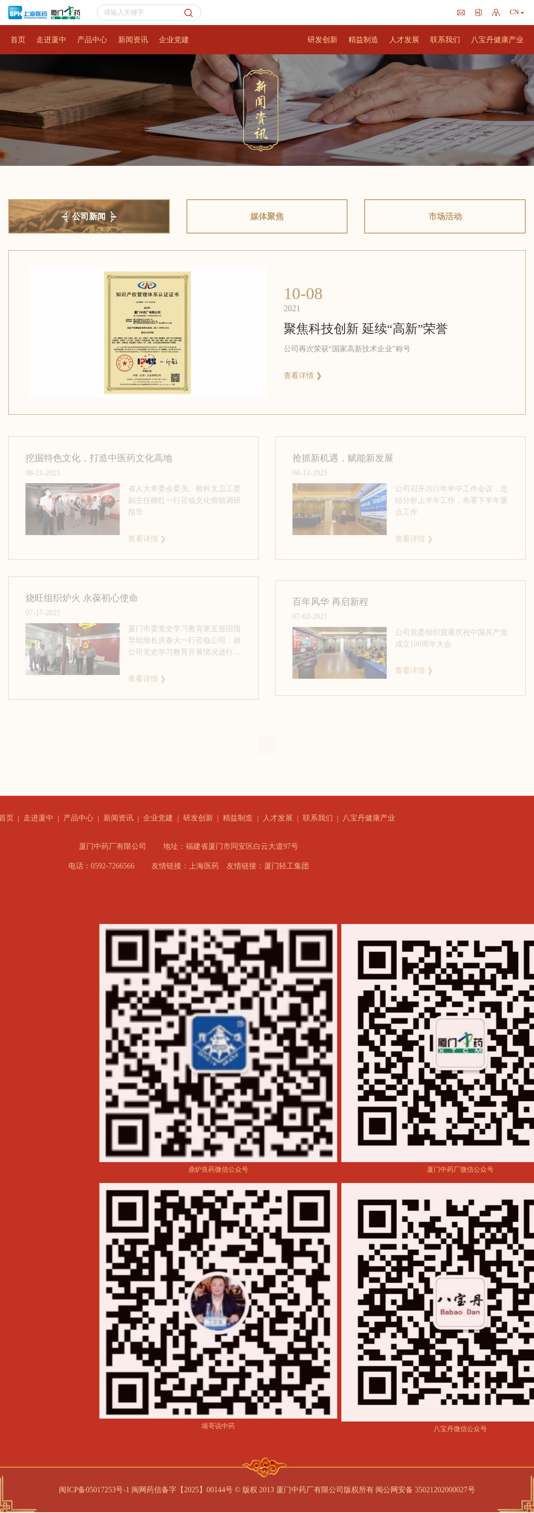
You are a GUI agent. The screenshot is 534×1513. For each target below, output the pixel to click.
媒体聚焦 (267, 216)
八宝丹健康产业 (497, 40)
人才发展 (404, 40)
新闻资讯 (133, 40)
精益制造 (363, 40)
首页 (17, 40)
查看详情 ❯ (303, 375)
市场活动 (445, 216)
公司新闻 (89, 216)
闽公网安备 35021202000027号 (425, 1486)
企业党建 (174, 40)
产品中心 (92, 40)
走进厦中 (51, 40)
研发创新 (322, 40)
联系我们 (445, 40)
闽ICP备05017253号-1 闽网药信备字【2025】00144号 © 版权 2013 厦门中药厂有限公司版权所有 (216, 1486)
